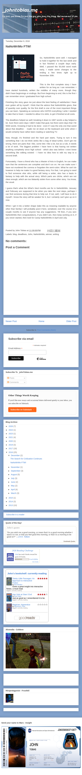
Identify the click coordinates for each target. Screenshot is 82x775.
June (13, 482)
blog (15, 234)
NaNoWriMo (49, 58)
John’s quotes (13, 527)
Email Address (15, 348)
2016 (11, 452)
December (15, 455)
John (30, 234)
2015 (11, 498)
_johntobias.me (20, 10)
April (13, 489)
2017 (11, 448)
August (14, 474)
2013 (11, 505)
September (16, 471)
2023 (11, 434)
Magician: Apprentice (21, 605)
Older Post (71, 321)
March (14, 493)
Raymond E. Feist (19, 606)
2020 (11, 441)
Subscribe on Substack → (22, 410)
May (13, 486)
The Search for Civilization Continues (26, 459)
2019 (11, 445)
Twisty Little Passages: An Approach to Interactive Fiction (23, 580)
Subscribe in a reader (15, 514)
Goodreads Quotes (69, 541)
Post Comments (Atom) (46, 330)
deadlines (22, 234)
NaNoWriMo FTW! (18, 462)
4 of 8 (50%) (34, 559)
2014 (11, 501)
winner (49, 234)
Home (41, 321)
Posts (10, 378)
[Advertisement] (22, 679)
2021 (11, 437)
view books (35, 562)
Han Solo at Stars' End (22, 594)
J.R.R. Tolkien (24, 537)
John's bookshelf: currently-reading (27, 573)
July (13, 478)
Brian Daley (17, 596)
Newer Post (11, 321)
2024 (11, 430)
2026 (11, 426)
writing (56, 234)
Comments (13, 382)
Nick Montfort (18, 584)
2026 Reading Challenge (22, 550)
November (15, 467)
